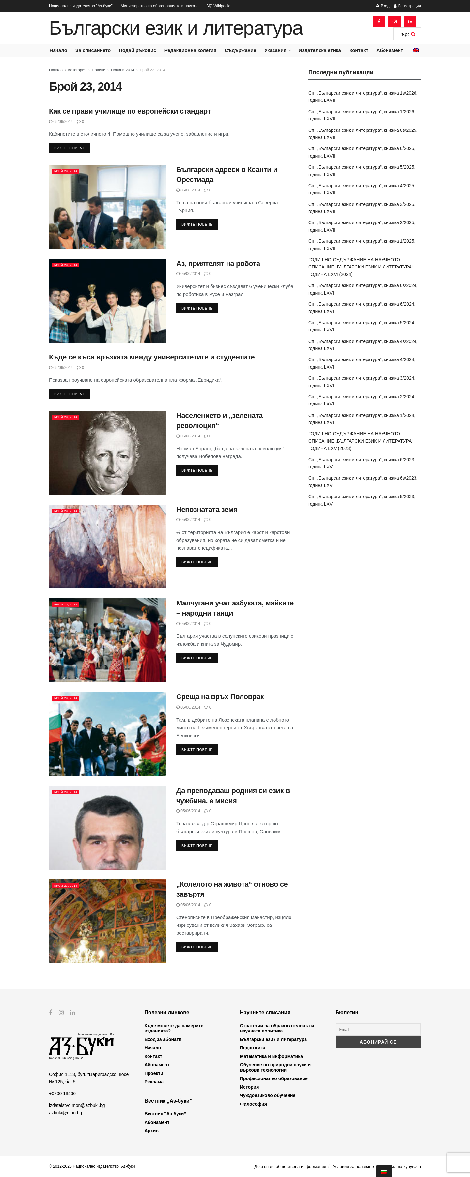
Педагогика (252, 1047)
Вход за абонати (163, 1039)
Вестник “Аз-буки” (165, 1113)
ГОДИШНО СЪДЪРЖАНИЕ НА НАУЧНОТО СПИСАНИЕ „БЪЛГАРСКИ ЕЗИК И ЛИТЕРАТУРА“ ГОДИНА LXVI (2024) (360, 267)
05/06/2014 (61, 121)
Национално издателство (81, 6)
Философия (253, 1104)
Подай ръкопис (137, 50)
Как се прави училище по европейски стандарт (130, 111)
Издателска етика (320, 50)
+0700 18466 (62, 1093)
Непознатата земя (207, 509)
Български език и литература (176, 28)
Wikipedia (218, 6)
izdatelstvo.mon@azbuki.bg (77, 1105)
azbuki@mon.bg (65, 1112)
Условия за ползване (353, 1166)
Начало (58, 50)
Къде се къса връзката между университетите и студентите (152, 357)
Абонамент (389, 50)
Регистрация (407, 6)
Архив (152, 1130)
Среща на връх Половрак (220, 697)
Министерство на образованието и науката (160, 6)
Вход (382, 6)
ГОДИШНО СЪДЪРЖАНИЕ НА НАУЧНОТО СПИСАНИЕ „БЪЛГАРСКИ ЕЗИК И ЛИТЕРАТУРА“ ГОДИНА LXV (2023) (360, 441)
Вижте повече (69, 148)
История (249, 1087)
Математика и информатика (271, 1056)
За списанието (93, 50)
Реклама (154, 1081)
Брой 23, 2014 (152, 70)
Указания (275, 50)
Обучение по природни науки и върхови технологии (275, 1067)
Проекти (154, 1073)
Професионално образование (274, 1078)
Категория (77, 70)
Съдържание (240, 50)
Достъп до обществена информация (290, 1166)
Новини (98, 70)
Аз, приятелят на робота (218, 263)
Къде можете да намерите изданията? (174, 1028)
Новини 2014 (122, 70)
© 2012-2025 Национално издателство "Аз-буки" (92, 1166)
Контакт (358, 50)
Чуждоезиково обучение (267, 1095)
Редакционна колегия (190, 50)
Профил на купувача (400, 1166)
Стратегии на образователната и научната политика (277, 1028)
